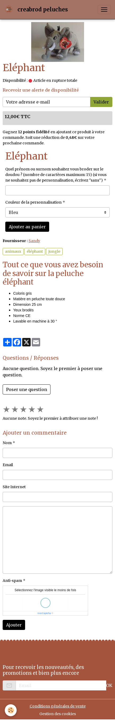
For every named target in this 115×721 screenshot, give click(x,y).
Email (8, 464)
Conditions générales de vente (58, 706)
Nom (7, 442)
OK (109, 685)
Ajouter (14, 625)
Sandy (34, 240)
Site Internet (14, 486)
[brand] (37, 9)
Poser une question (26, 389)
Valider (101, 102)
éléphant (35, 251)
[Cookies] (11, 710)
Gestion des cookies (57, 713)
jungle (54, 251)
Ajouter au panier (27, 226)
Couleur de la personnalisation (33, 202)
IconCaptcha (44, 613)
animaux (13, 251)
